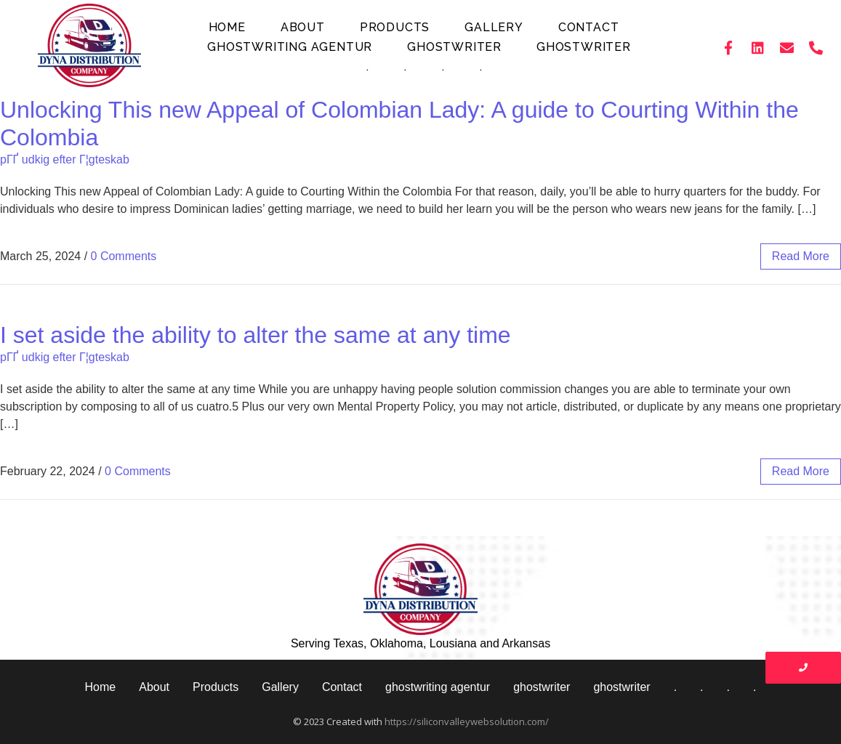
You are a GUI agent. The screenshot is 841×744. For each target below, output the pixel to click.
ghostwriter (454, 47)
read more (800, 256)
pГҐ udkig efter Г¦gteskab (64, 159)
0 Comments (124, 256)
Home (227, 27)
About (303, 27)
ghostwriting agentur (289, 47)
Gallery (493, 27)
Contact (588, 27)
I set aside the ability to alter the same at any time (255, 335)
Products (395, 27)
